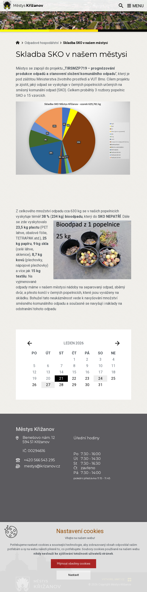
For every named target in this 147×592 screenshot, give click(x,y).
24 (100, 378)
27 (48, 385)
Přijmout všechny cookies (73, 583)
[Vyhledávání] (121, 5)
